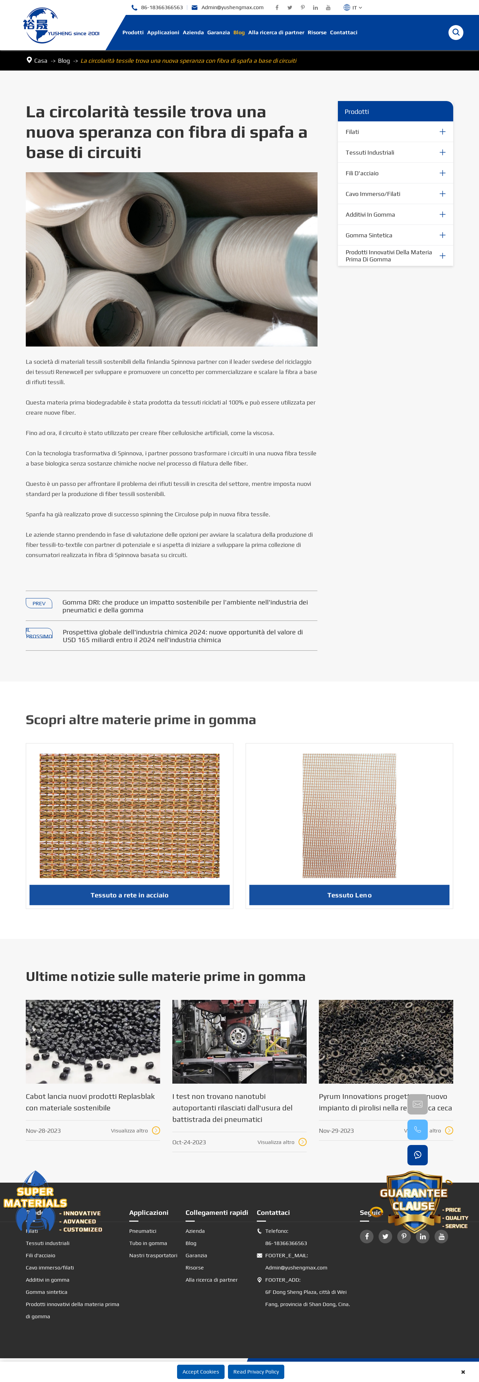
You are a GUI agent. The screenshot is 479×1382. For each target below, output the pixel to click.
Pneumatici (142, 1231)
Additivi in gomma (370, 214)
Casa (40, 60)
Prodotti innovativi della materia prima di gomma (389, 256)
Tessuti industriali (370, 152)
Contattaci (344, 32)
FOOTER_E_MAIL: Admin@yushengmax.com (292, 1261)
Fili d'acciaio (362, 173)
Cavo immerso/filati (373, 193)
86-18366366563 (157, 7)
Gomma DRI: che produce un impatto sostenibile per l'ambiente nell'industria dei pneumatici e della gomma (185, 606)
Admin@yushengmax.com (227, 7)
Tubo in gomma (148, 1243)
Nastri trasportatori (153, 1255)
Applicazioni (163, 32)
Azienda (193, 32)
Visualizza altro (135, 1130)
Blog (239, 32)
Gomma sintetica (369, 235)
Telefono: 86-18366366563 (282, 1237)
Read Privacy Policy (256, 1371)
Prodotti (133, 32)
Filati (352, 131)
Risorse (317, 32)
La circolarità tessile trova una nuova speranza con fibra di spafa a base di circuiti (188, 60)
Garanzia (218, 32)
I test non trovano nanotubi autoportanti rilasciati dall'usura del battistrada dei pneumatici (232, 1108)
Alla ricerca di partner (276, 32)
